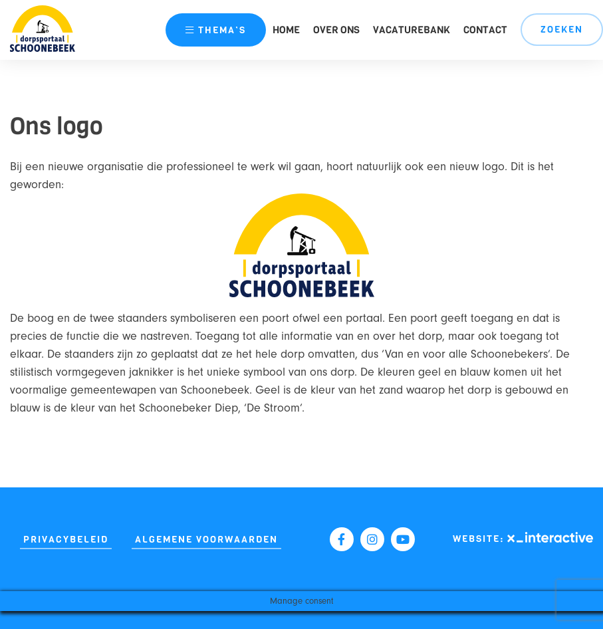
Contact (485, 30)
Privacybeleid (65, 539)
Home (286, 30)
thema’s (215, 30)
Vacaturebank (411, 30)
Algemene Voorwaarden (206, 539)
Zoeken (562, 29)
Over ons (336, 30)
